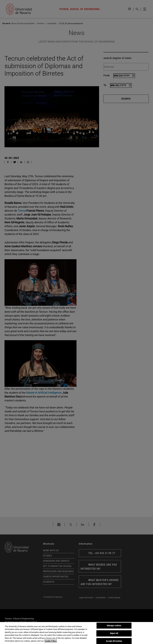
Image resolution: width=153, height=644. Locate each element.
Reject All (114, 633)
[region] (76, 633)
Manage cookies (114, 626)
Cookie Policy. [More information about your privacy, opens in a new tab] (50, 641)
